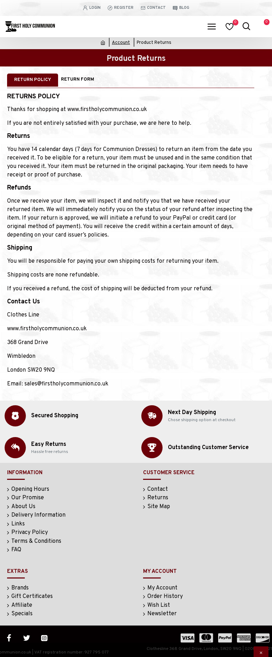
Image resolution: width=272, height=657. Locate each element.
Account (121, 43)
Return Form (77, 79)
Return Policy (32, 80)
